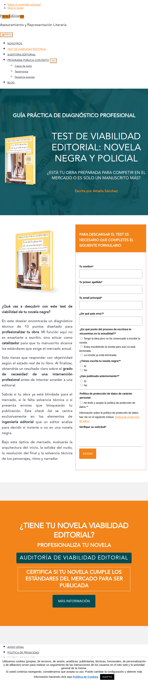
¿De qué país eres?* (91, 313)
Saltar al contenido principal (24, 4)
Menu (8, 34)
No (85, 370)
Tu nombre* (86, 266)
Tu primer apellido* (90, 282)
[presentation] (107, 437)
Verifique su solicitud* (92, 426)
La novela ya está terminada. (100, 355)
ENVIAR (88, 453)
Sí (85, 366)
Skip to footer (15, 7)
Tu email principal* (90, 297)
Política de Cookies (85, 676)
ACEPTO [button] (107, 677)
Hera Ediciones (12, 16)
